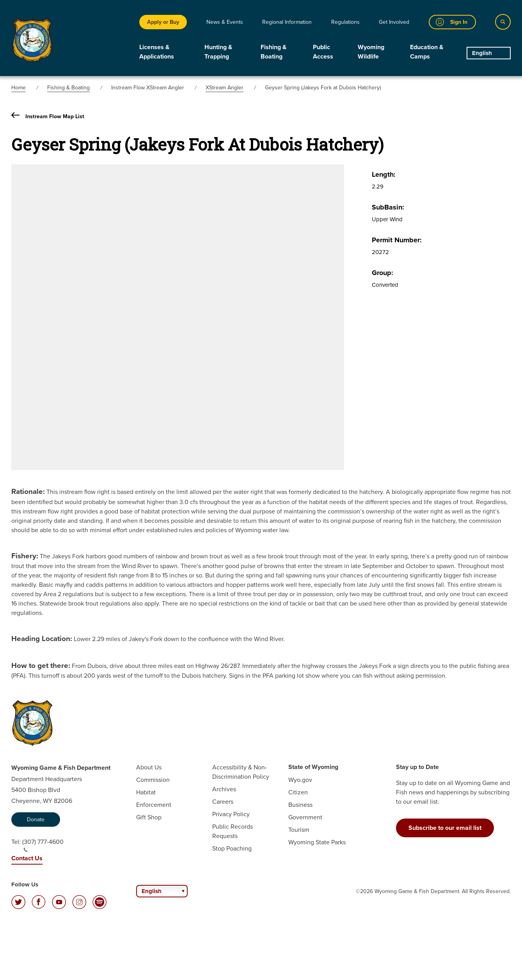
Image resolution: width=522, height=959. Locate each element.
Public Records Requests (232, 831)
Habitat (146, 792)
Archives (224, 789)
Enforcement (153, 804)
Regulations (345, 22)
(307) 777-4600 (43, 844)
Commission (153, 779)
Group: (382, 273)
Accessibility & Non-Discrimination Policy (240, 772)
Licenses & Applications (156, 52)
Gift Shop (149, 817)
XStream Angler (224, 87)
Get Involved (394, 22)
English (482, 53)
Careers (222, 801)
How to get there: (40, 665)
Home (18, 87)
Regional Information (287, 22)
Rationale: (28, 491)
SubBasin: (388, 207)
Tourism (298, 829)
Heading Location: (41, 638)
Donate (35, 819)
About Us (149, 767)
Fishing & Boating (273, 52)
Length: (384, 174)
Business (300, 804)
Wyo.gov (300, 779)
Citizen (298, 792)
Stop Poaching (232, 848)
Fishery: (24, 555)
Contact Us (27, 858)
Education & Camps (426, 52)
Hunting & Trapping (218, 52)
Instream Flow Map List (47, 116)
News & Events (224, 22)
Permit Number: (397, 240)
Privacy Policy (231, 814)
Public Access (323, 52)
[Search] (503, 22)
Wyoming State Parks (317, 842)
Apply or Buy (163, 22)
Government (305, 817)
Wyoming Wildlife (371, 52)
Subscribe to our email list (444, 827)
